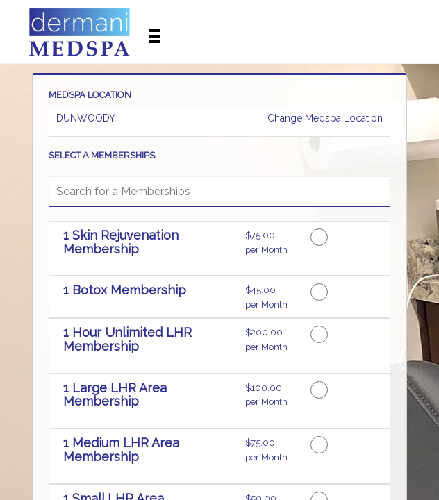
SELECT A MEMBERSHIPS (102, 155)
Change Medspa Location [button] (324, 118)
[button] (149, 249)
